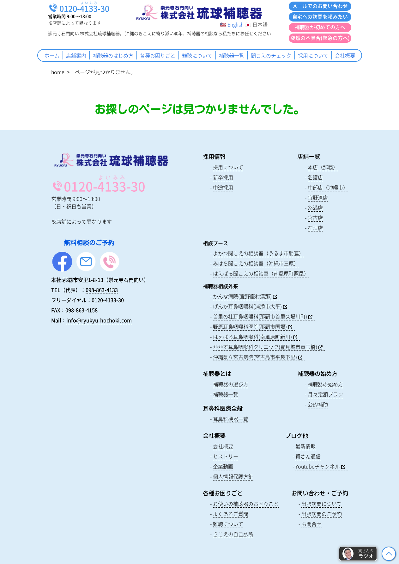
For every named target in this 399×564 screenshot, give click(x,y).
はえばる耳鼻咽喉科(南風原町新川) (252, 336)
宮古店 (315, 217)
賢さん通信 (308, 456)
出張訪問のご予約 (321, 514)
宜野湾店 (318, 197)
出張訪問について (321, 503)
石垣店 (315, 228)
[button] (358, 554)
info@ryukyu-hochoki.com (99, 320)
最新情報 (305, 446)
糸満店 (315, 207)
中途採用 (223, 187)
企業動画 (223, 466)
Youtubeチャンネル (317, 466)
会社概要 (345, 55)
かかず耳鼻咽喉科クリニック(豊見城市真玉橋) (265, 346)
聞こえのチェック (271, 55)
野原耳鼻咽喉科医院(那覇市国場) (250, 326)
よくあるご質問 (230, 514)
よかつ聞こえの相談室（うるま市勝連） (258, 253)
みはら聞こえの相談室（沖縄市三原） (256, 263)
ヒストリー (225, 456)
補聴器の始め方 (325, 384)
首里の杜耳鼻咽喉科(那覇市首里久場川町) (260, 316)
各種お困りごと (157, 55)
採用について (313, 55)
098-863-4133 (102, 290)
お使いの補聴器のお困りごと (246, 503)
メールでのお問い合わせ (320, 5)
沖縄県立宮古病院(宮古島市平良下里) (255, 357)
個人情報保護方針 (233, 476)
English (235, 24)
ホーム (51, 55)
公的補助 (318, 404)
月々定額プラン (325, 394)
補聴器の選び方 (230, 384)
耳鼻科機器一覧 (230, 419)
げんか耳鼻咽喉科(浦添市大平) (247, 306)
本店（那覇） (323, 167)
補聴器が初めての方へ (320, 27)
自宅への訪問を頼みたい (320, 16)
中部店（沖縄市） (328, 187)
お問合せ (311, 524)
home (57, 72)
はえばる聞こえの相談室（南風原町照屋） (261, 273)
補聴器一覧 (231, 55)
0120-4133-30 (108, 300)
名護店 (315, 177)
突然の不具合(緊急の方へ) (320, 37)
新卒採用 (223, 177)
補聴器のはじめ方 (113, 55)
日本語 (260, 24)
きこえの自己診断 (233, 534)
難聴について (197, 55)
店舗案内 (76, 55)
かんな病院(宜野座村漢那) (242, 296)
